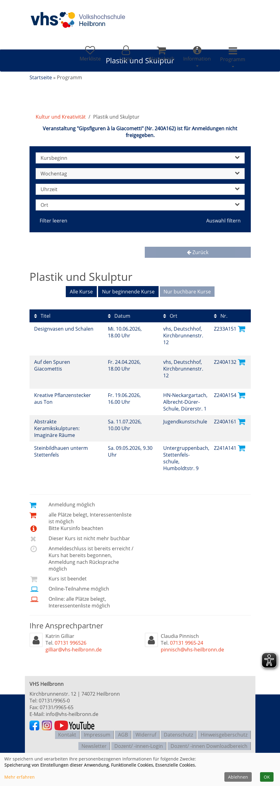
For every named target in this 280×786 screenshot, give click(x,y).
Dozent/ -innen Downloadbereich (209, 743)
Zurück (197, 252)
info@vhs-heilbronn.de (72, 713)
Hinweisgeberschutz (224, 733)
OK (267, 777)
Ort (170, 315)
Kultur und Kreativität (61, 116)
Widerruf (146, 733)
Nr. (220, 315)
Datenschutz (178, 733)
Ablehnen (238, 777)
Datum (119, 315)
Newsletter (94, 743)
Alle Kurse (81, 291)
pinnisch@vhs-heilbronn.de (192, 648)
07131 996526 (70, 642)
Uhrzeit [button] (140, 189)
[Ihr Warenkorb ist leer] (157, 56)
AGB (123, 733)
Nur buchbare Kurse (187, 291)
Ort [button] (140, 205)
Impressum (97, 733)
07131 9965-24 (186, 642)
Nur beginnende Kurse (128, 291)
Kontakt (67, 733)
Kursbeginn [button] (140, 158)
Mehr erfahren (19, 777)
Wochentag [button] (140, 173)
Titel (42, 315)
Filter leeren (53, 220)
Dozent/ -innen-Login (138, 743)
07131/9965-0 (54, 699)
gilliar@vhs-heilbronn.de (73, 648)
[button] (120, 56)
